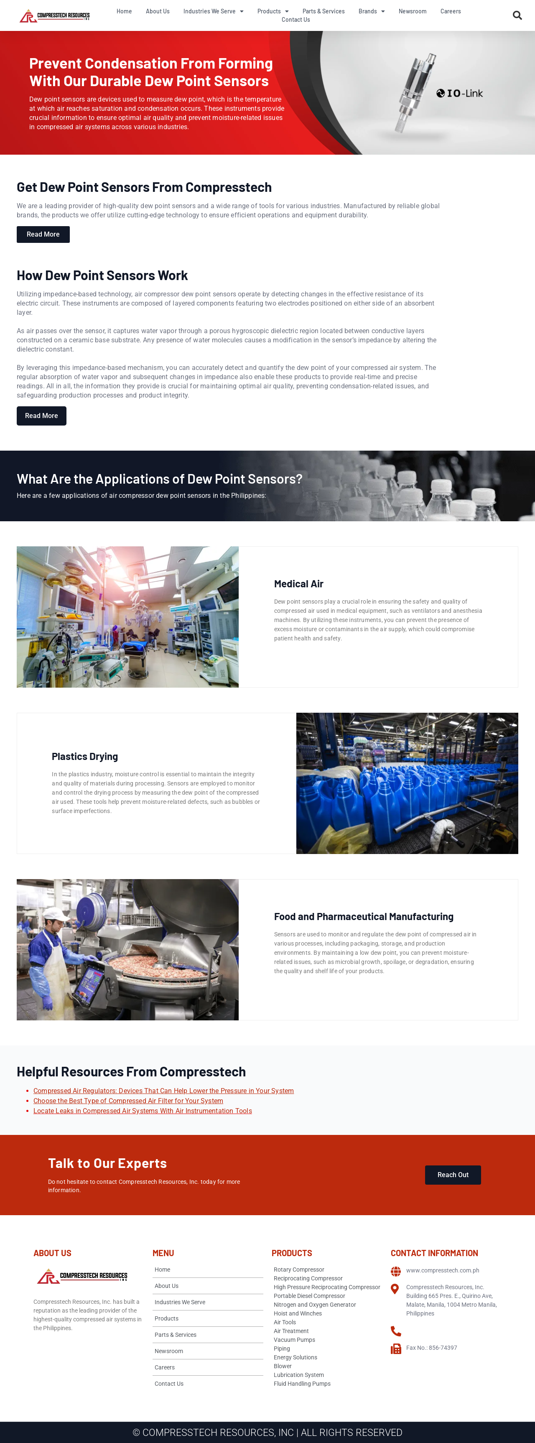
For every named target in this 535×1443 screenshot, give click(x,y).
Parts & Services (324, 11)
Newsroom (413, 11)
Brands (372, 11)
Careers (451, 11)
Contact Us (296, 19)
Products (273, 11)
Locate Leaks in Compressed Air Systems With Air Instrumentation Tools (142, 1111)
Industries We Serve (213, 11)
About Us (158, 11)
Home (124, 11)
